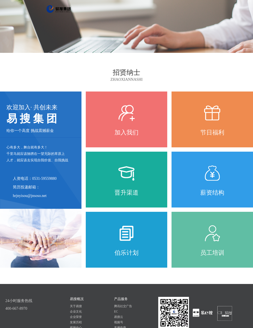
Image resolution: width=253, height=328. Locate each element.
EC (116, 311)
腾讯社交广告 (123, 306)
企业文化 (76, 311)
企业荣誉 (76, 317)
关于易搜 (76, 306)
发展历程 (76, 322)
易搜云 (118, 317)
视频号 (118, 322)
